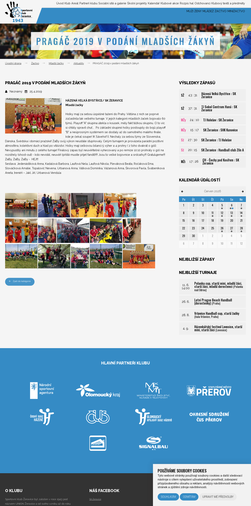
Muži (169, 15)
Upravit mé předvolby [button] (218, 496)
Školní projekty (115, 3)
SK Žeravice (96, 499)
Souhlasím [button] (168, 496)
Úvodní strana (13, 63)
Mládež (196, 15)
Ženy (181, 15)
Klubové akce (155, 3)
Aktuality (79, 63)
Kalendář (135, 3)
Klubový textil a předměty (226, 3)
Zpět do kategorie (21, 281)
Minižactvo (234, 15)
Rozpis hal (176, 3)
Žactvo (213, 15)
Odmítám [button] (189, 496)
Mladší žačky (56, 63)
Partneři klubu (56, 3)
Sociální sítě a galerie (85, 3)
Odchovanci (195, 3)
